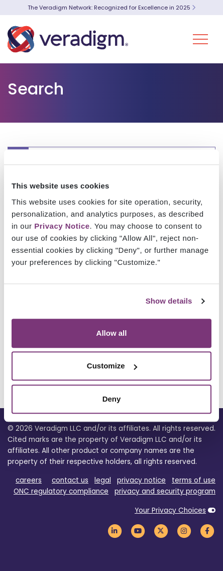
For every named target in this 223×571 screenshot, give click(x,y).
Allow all (111, 333)
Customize (112, 365)
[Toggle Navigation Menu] (200, 39)
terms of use (193, 480)
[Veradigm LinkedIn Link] (114, 530)
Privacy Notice (61, 226)
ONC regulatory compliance (61, 491)
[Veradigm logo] (68, 39)
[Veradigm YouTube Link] (137, 530)
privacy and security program (165, 491)
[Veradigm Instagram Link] (183, 530)
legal (102, 480)
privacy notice (141, 480)
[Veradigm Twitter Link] (160, 530)
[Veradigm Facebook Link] (206, 530)
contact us (70, 480)
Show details (169, 301)
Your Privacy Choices (170, 510)
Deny (111, 399)
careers (29, 480)
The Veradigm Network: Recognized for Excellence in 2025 (111, 8)
